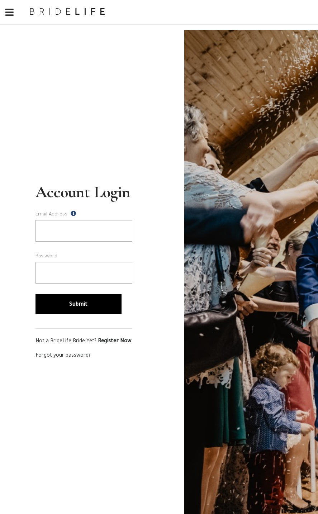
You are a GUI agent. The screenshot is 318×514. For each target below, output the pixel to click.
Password (46, 256)
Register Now (114, 341)
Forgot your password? (63, 356)
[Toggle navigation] (9, 13)
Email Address (55, 214)
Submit (78, 305)
